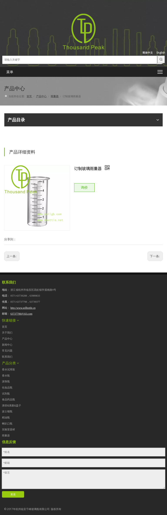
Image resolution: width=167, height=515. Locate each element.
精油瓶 (6, 417)
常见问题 (7, 350)
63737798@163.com (21, 313)
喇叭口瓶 (7, 423)
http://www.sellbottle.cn (22, 307)
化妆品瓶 (7, 387)
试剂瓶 (6, 393)
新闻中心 (7, 344)
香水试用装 (8, 369)
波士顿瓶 (7, 411)
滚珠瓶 (6, 381)
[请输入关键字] (79, 60)
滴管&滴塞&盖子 (11, 405)
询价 (84, 187)
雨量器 (6, 435)
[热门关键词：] (161, 59)
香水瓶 (6, 375)
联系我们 (7, 356)
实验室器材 (8, 429)
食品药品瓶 (8, 399)
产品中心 (7, 338)
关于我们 (7, 332)
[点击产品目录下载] (7, 138)
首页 (4, 326)
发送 (13, 494)
